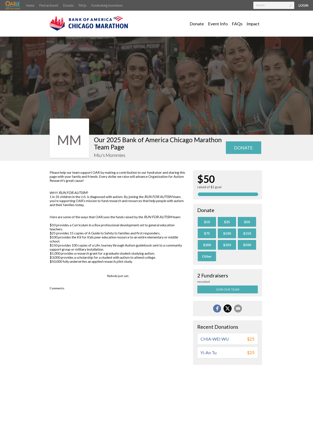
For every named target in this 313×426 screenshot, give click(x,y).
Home (30, 5)
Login (303, 5)
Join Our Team (227, 289)
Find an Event (48, 5)
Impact (253, 23)
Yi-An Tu (208, 352)
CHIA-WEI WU (214, 338)
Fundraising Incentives (107, 5)
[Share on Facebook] (217, 308)
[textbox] (273, 5)
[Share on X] (227, 308)
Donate (68, 5)
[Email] (238, 308)
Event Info (218, 23)
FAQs (83, 5)
